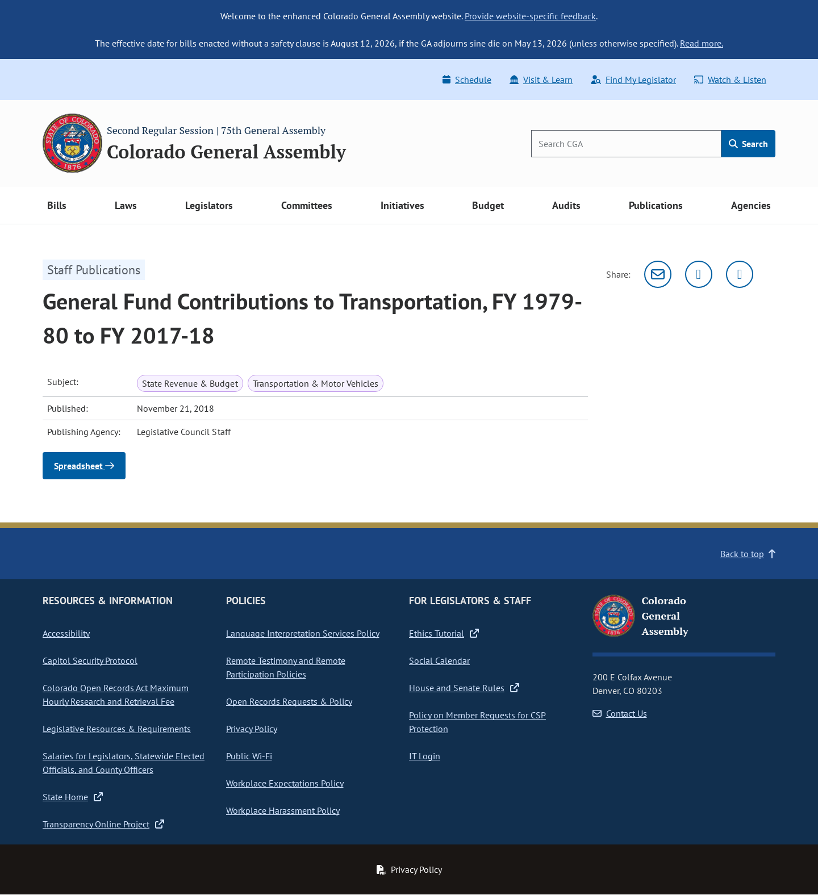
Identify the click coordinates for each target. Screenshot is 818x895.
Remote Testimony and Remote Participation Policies (285, 667)
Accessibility (66, 633)
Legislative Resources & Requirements (117, 728)
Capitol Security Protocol (90, 660)
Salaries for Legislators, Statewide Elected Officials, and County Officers (123, 762)
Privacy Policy (251, 728)
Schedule (467, 79)
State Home (73, 796)
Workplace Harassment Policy (283, 810)
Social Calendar (439, 660)
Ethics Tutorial (444, 633)
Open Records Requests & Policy (289, 701)
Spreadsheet (84, 465)
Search (748, 143)
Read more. (701, 43)
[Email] (657, 274)
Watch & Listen (730, 79)
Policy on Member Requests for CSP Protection (477, 721)
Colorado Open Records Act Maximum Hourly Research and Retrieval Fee (116, 694)
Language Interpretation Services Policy (302, 633)
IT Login (424, 756)
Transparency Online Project (103, 824)
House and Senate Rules (464, 687)
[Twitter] (698, 274)
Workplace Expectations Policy (285, 783)
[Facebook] (739, 274)
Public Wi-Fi (249, 756)
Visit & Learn (541, 79)
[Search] (626, 143)
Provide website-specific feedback (530, 16)
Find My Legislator (633, 79)
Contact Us (619, 713)
